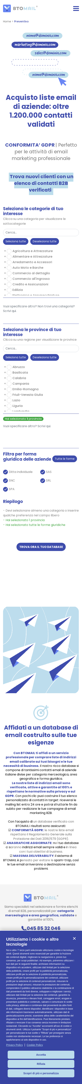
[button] (74, 938)
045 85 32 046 (40, 928)
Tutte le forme (65, 459)
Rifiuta (41, 1063)
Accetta (41, 1054)
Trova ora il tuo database (41, 547)
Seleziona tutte (16, 241)
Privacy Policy (14, 1044)
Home (7, 21)
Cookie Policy (35, 1044)
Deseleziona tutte (45, 241)
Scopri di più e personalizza (41, 1073)
